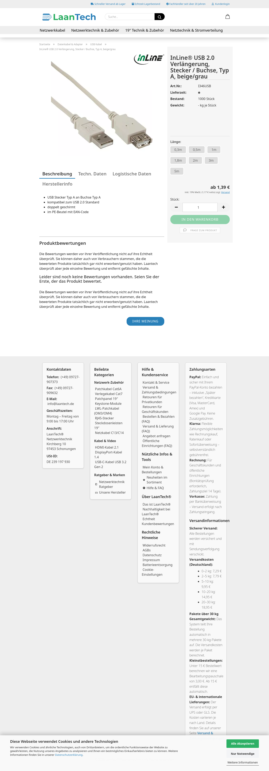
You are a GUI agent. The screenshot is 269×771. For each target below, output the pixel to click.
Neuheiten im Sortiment (155, 479)
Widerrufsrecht (154, 545)
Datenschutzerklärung (69, 755)
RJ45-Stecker (104, 418)
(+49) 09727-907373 (63, 379)
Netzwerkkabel (52, 30)
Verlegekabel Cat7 (109, 394)
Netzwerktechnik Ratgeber (110, 484)
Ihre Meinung (145, 321)
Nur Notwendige (242, 754)
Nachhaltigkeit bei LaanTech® (156, 511)
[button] (228, 16)
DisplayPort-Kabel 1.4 (108, 454)
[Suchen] (160, 16)
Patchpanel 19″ (106, 398)
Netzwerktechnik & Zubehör (95, 30)
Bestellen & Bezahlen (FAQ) (158, 419)
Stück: (174, 199)
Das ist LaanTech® (157, 504)
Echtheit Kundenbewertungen (158, 521)
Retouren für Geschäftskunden (155, 409)
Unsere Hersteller (110, 492)
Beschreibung (57, 174)
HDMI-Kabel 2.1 (107, 447)
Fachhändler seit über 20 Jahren (186, 4)
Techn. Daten (92, 174)
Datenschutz (152, 555)
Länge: (175, 142)
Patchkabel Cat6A (108, 389)
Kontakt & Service (156, 382)
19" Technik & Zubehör (144, 30)
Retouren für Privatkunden (152, 399)
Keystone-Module (108, 403)
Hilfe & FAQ (153, 488)
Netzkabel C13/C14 (109, 433)
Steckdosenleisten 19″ (108, 425)
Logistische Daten (132, 174)
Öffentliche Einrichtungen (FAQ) (157, 443)
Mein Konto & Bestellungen (152, 469)
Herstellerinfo (57, 184)
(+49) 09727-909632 (60, 390)
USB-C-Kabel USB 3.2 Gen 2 (110, 464)
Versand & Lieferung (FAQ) (158, 428)
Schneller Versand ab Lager (108, 4)
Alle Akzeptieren (242, 743)
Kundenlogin (221, 4)
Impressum (151, 560)
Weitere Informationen (242, 762)
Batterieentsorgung (158, 565)
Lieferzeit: (178, 92)
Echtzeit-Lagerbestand (146, 4)
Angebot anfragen (156, 436)
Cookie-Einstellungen (152, 572)
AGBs (147, 550)
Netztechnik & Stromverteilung (196, 30)
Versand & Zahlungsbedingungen (159, 389)
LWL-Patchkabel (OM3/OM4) (106, 411)
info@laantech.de (60, 404)
